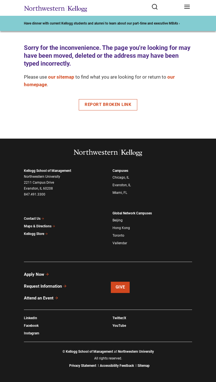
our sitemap (61, 77)
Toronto (118, 235)
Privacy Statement (82, 366)
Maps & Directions (39, 226)
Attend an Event (41, 298)
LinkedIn (30, 318)
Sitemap (144, 366)
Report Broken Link (108, 104)
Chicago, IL (120, 177)
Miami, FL (119, 193)
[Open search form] (166, 7)
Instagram (31, 333)
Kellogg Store (36, 234)
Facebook (31, 326)
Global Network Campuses (132, 213)
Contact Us (34, 219)
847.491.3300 (34, 194)
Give (120, 287)
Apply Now (36, 274)
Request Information (45, 286)
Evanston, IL (121, 185)
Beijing (117, 220)
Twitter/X (119, 318)
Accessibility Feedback (117, 366)
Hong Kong (121, 228)
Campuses (120, 171)
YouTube (119, 326)
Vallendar (119, 243)
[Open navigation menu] (187, 7)
